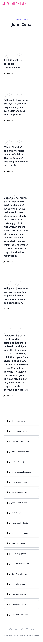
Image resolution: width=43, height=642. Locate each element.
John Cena (8, 73)
